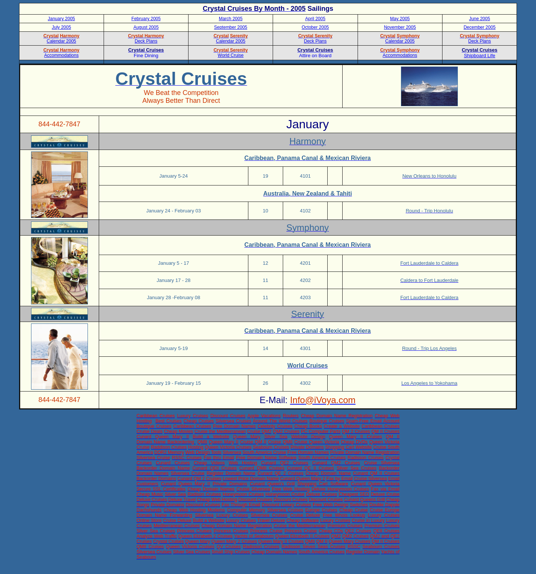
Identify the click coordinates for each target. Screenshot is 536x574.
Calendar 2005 (400, 41)
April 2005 (315, 18)
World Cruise (231, 55)
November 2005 (400, 27)
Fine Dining (146, 55)
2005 (70, 18)
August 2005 (146, 27)
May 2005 (400, 18)
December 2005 (479, 27)
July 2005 (61, 27)
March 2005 (230, 18)
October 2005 (315, 27)
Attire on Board (315, 55)
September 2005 (230, 27)
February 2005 (145, 18)
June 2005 (479, 18)
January (56, 18)
